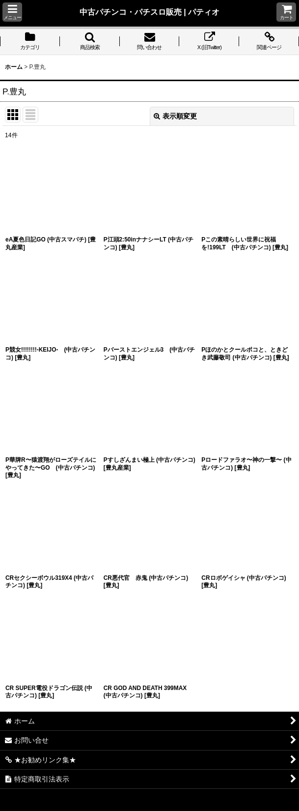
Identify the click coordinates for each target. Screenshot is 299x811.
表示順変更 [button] (175, 116)
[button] (12, 12)
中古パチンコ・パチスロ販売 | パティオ (150, 11)
